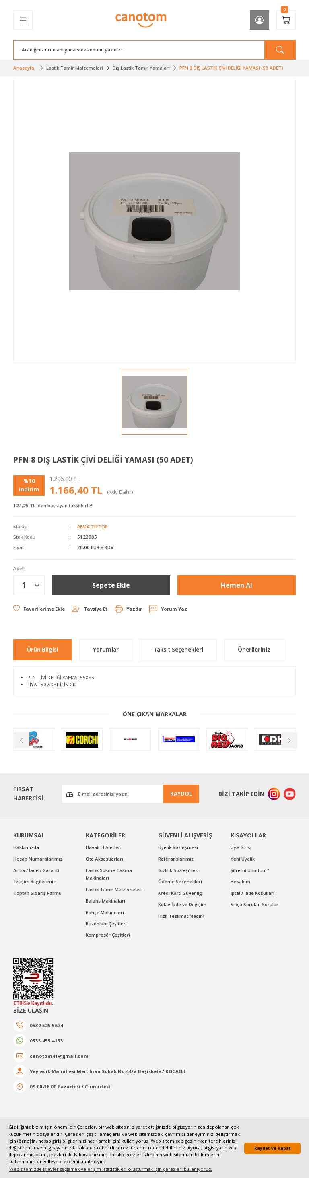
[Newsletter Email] (130, 794)
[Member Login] (259, 20)
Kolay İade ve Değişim (182, 904)
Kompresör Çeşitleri (108, 935)
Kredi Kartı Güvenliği (180, 893)
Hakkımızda (26, 847)
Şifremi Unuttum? (250, 870)
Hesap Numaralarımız (37, 859)
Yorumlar (106, 649)
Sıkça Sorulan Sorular (254, 904)
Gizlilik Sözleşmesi (178, 870)
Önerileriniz (254, 649)
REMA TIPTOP (92, 527)
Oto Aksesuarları (104, 859)
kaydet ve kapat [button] (272, 1148)
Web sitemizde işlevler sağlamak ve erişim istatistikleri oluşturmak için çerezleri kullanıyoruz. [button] (110, 1169)
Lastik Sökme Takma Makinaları (109, 874)
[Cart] (286, 20)
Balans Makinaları (105, 901)
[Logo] (141, 20)
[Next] (288, 739)
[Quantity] (29, 585)
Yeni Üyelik (243, 859)
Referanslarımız (176, 859)
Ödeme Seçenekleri (180, 881)
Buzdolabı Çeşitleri (106, 924)
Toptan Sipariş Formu (37, 893)
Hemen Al (236, 585)
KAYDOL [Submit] (181, 793)
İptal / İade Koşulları (252, 893)
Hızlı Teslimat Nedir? (181, 916)
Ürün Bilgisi (42, 649)
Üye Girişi (241, 847)
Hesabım (240, 881)
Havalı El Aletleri (104, 847)
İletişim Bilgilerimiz (34, 881)
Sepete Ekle (111, 585)
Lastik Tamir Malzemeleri (114, 889)
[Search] (154, 50)
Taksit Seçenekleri (178, 649)
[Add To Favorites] (39, 609)
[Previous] (20, 739)
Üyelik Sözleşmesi (178, 847)
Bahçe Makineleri (105, 912)
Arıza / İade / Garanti (36, 870)
